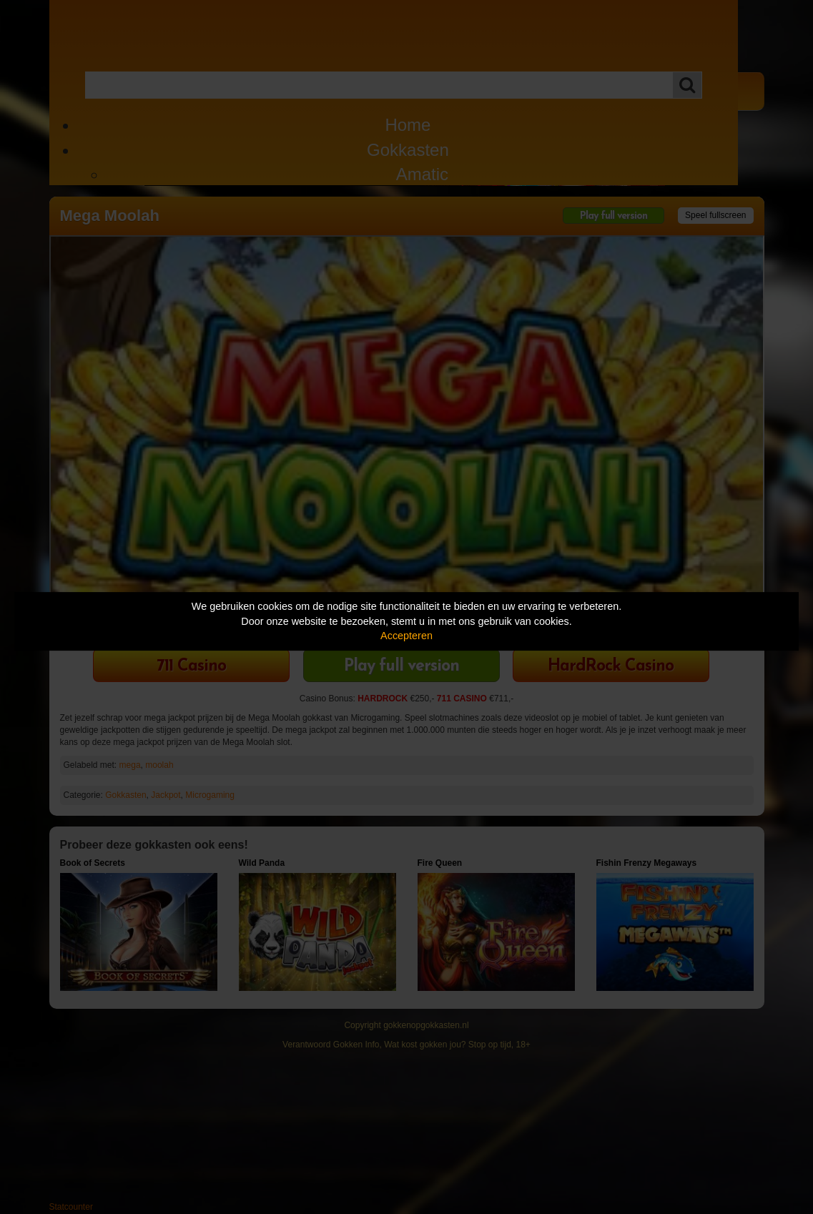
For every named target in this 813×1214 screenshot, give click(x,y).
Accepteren (406, 635)
